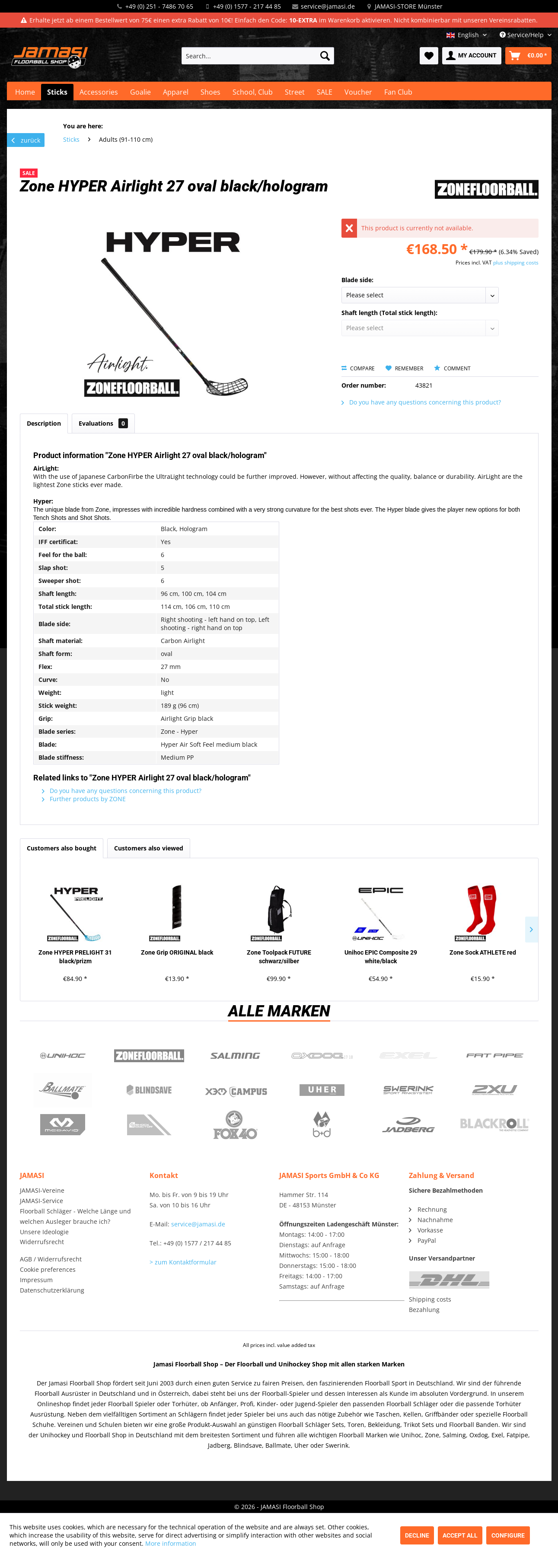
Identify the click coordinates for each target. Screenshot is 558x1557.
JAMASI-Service (41, 1201)
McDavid (63, 1125)
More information (170, 1543)
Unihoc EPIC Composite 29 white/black (380, 957)
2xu (495, 1090)
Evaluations (103, 423)
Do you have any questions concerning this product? (421, 402)
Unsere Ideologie (44, 1232)
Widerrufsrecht (42, 1242)
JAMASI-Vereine (42, 1190)
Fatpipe (495, 1055)
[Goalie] (140, 92)
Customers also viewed (148, 848)
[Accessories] (98, 92)
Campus (235, 1090)
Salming (235, 1055)
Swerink (408, 1090)
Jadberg (408, 1125)
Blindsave (149, 1090)
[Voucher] (358, 92)
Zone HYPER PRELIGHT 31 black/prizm (75, 957)
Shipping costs (430, 1299)
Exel (408, 1055)
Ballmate (63, 1090)
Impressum (36, 1280)
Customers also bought (61, 848)
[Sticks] (57, 92)
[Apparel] (176, 92)
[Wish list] (429, 55)
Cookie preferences (48, 1269)
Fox (235, 1125)
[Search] (325, 55)
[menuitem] (258, 55)
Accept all (460, 1535)
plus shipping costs (516, 262)
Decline (417, 1535)
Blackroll (495, 1125)
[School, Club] (252, 92)
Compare (358, 368)
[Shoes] (210, 92)
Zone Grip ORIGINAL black (177, 952)
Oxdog (322, 1055)
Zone (149, 1055)
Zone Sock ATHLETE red (483, 952)
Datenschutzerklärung (52, 1290)
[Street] (295, 92)
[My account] (471, 55)
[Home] (25, 92)
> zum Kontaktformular (183, 1262)
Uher (322, 1090)
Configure (508, 1535)
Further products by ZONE (84, 799)
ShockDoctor (149, 1125)
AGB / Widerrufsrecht (51, 1259)
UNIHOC (63, 1055)
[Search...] (258, 55)
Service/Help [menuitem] (522, 35)
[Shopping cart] (528, 55)
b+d (322, 1125)
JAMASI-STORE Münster (409, 6)
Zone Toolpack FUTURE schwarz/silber (279, 957)
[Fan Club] (398, 92)
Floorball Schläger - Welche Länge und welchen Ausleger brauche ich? (75, 1216)
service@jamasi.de (328, 6)
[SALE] (324, 92)
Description (44, 423)
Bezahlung (424, 1309)
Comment (452, 368)
